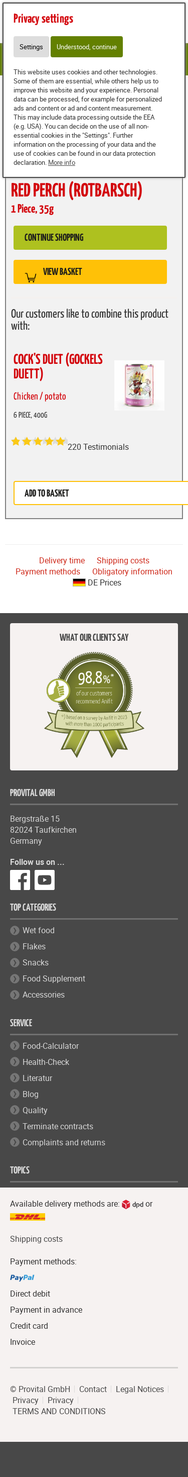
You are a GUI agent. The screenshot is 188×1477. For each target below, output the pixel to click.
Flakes (34, 946)
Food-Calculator (51, 1045)
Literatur (37, 1078)
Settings (31, 46)
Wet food (39, 930)
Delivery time (62, 560)
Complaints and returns (64, 1142)
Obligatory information (132, 571)
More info (61, 162)
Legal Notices (140, 1389)
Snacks (36, 962)
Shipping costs (123, 560)
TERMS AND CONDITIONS (59, 1411)
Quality (35, 1110)
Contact (93, 1389)
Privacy (26, 1400)
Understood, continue (87, 46)
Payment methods (48, 571)
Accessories (44, 994)
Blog (31, 1094)
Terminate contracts (58, 1126)
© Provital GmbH (40, 1389)
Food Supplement (54, 978)
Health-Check (46, 1061)
